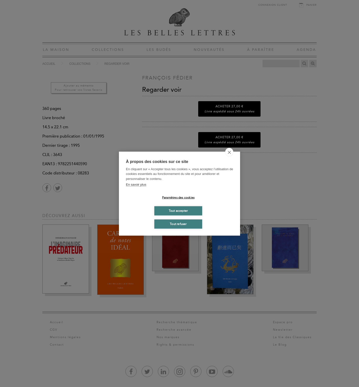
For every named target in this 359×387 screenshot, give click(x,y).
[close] (229, 152)
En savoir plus (136, 184)
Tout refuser (178, 224)
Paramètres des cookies (178, 197)
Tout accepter (178, 211)
